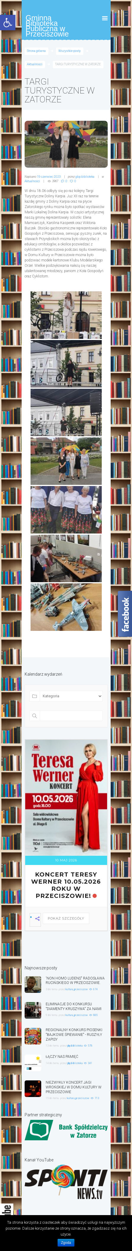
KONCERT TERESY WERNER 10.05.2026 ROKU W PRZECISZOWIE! (66, 885)
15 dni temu (52, 1098)
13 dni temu (52, 1045)
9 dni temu (51, 1015)
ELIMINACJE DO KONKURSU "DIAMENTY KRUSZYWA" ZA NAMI (73, 1006)
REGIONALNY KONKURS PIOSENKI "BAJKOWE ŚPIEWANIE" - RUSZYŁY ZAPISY (74, 1035)
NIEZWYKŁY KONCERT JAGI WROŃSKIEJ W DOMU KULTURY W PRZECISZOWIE (73, 1087)
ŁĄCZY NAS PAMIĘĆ (62, 1057)
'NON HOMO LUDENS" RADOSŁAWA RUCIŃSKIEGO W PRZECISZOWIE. (75, 980)
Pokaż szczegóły (66, 918)
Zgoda (66, 1243)
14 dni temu (52, 1063)
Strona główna (36, 51)
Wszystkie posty (69, 51)
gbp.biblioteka (84, 176)
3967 (55, 181)
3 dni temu (51, 989)
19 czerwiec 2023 (49, 176)
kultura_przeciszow (77, 989)
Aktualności (34, 64)
